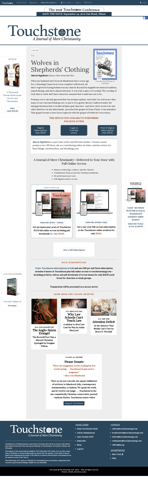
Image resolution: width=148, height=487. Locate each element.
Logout (80, 449)
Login (143, 3)
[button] (49, 2)
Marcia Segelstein (41, 142)
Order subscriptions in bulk (54, 268)
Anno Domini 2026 (85, 437)
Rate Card (116, 454)
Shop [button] (78, 3)
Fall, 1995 (106, 81)
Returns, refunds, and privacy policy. (74, 472)
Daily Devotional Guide (87, 429)
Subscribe (81, 441)
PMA (114, 458)
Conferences (21, 3)
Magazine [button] (33, 3)
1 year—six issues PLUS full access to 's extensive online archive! (135, 213)
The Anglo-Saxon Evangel (44, 331)
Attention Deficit (104, 322)
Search (88, 3)
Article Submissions (86, 433)
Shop (79, 445)
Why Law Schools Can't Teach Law (74, 317)
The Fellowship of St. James (69, 470)
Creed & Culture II (12, 301)
